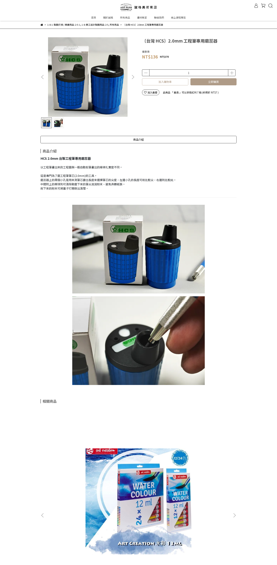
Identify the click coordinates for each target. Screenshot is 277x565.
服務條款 (112, 542)
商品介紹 (138, 139)
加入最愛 (150, 92)
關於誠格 (108, 17)
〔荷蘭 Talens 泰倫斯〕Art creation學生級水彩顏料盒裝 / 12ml (67, 453)
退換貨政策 (80, 542)
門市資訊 (59, 491)
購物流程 (65, 542)
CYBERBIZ (123, 556)
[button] (133, 77)
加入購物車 (165, 82)
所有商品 (125, 17)
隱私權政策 (96, 542)
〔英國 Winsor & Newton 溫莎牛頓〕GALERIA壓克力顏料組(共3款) (114, 453)
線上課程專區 (178, 17)
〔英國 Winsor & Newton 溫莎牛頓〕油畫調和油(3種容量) (162, 453)
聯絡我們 (159, 17)
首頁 (93, 17)
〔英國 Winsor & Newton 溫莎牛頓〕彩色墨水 (210, 453)
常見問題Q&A (47, 542)
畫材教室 (142, 17)
